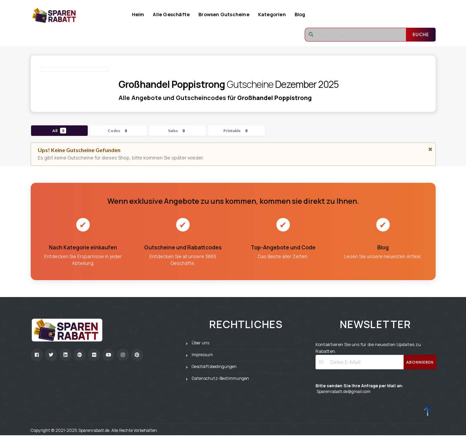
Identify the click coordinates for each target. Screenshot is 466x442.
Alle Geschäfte (171, 14)
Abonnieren (420, 362)
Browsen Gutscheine (223, 14)
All (59, 130)
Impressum (202, 355)
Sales (177, 130)
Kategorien (272, 14)
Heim (138, 14)
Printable (236, 130)
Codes (118, 130)
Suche (420, 34)
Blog (300, 14)
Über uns (200, 343)
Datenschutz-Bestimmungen (220, 378)
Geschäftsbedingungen (214, 366)
